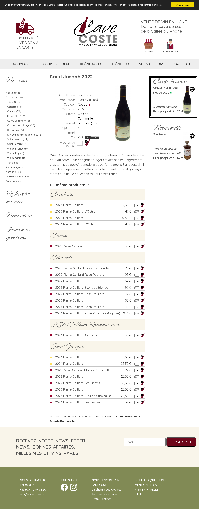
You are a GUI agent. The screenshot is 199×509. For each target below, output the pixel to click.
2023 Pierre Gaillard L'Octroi (75, 211)
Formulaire (27, 485)
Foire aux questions (17, 233)
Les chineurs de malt (167, 153)
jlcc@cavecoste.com (33, 494)
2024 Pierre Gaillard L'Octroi (75, 224)
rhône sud (120, 64)
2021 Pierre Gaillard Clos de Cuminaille (82, 370)
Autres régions (14, 167)
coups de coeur (56, 64)
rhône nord (90, 64)
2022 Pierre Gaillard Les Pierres (77, 383)
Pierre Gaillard (88, 100)
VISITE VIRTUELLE (146, 489)
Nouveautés (13, 92)
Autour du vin (13, 171)
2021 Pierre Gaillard (69, 246)
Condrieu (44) (15, 106)
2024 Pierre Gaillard (69, 218)
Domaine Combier (165, 106)
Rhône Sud (12, 162)
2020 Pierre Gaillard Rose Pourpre (79, 275)
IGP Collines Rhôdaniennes (86, 324)
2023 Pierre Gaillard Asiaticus (76, 335)
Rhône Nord (13, 102)
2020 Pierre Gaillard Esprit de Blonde (82, 268)
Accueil (54, 416)
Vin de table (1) (16, 157)
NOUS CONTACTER (32, 480)
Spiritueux (160, 134)
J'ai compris (182, 4)
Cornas (60, 235)
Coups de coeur (15, 97)
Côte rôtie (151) (16, 116)
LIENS (138, 494)
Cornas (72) (14, 111)
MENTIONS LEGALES (148, 485)
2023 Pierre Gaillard (69, 205)
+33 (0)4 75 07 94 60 (33, 489)
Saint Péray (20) (16, 143)
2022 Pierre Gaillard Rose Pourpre (79, 294)
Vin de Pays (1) (15, 153)
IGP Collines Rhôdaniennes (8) (24, 134)
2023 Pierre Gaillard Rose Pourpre (79, 307)
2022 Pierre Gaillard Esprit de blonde (81, 287)
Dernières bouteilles (18, 176)
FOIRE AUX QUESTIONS (150, 480)
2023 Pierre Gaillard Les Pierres (77, 402)
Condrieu (62, 194)
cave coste (183, 64)
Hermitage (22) (16, 130)
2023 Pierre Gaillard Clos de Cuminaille (83, 396)
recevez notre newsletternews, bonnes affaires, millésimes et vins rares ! (50, 447)
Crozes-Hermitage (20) (21, 125)
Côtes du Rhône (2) (18, 120)
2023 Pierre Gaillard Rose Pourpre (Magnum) (87, 313)
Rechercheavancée (17, 197)
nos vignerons (151, 64)
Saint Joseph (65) (17, 139)
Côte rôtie (62, 257)
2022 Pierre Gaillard (69, 281)
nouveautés (23, 64)
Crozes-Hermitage (165, 87)
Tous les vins (13, 181)
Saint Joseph (87, 95)
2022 (81, 109)
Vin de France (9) (17, 148)
